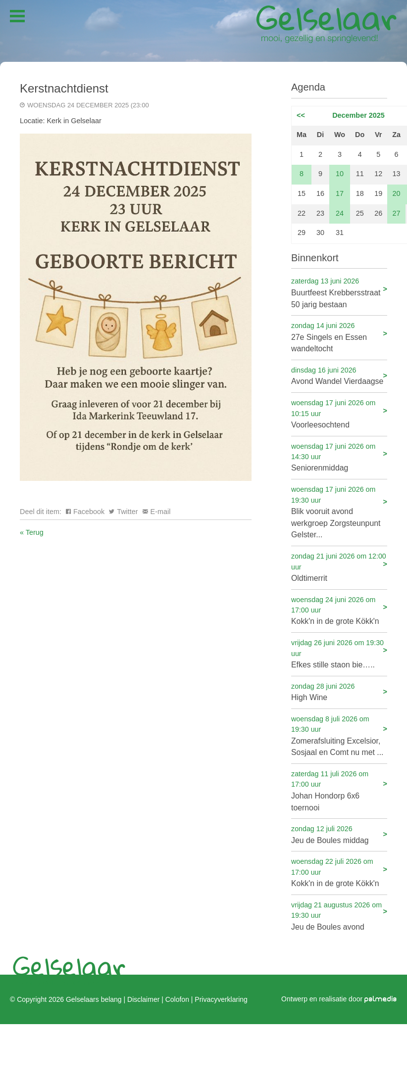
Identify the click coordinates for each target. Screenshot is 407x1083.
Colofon (177, 999)
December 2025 (358, 115)
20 (397, 193)
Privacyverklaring (221, 999)
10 (340, 174)
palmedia (380, 999)
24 (340, 213)
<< (301, 115)
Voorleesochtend (339, 413)
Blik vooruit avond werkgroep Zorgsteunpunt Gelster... (339, 511)
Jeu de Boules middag (339, 834)
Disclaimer (143, 999)
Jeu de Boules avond (339, 915)
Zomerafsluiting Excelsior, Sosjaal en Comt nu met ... (339, 735)
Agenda (308, 87)
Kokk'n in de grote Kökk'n (339, 610)
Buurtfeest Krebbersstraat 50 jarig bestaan (339, 292)
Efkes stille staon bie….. (339, 653)
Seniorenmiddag (339, 456)
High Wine (339, 691)
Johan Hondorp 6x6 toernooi (339, 790)
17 (340, 193)
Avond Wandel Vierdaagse (339, 375)
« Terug (32, 532)
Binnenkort (315, 257)
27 (397, 213)
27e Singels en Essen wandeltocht (339, 337)
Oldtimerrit (339, 566)
